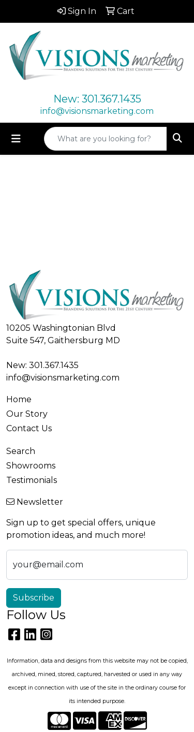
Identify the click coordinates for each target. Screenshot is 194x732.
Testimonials (31, 480)
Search (20, 451)
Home (19, 399)
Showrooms (30, 466)
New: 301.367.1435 (97, 99)
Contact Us (29, 428)
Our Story (27, 414)
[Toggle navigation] (16, 138)
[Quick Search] (105, 139)
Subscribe (33, 598)
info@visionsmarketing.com (97, 111)
